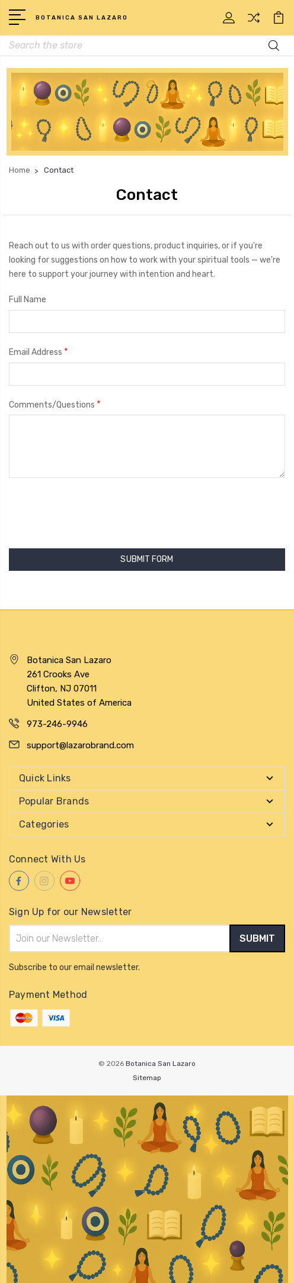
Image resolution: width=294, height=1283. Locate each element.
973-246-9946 (57, 724)
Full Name (27, 300)
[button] (147, 112)
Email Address (38, 351)
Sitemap (147, 1078)
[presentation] (99, 513)
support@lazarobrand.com (80, 745)
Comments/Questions (55, 404)
